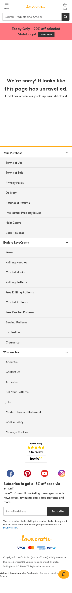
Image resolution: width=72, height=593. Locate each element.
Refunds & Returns (18, 203)
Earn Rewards (15, 233)
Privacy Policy (15, 182)
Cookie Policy (14, 422)
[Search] (65, 17)
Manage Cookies (17, 432)
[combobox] (32, 17)
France (3, 576)
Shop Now (47, 34)
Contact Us (13, 372)
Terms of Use (14, 162)
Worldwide (32, 572)
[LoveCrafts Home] (36, 538)
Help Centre (13, 222)
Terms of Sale (14, 172)
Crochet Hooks (15, 272)
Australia (55, 572)
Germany (44, 572)
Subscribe (57, 511)
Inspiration (13, 332)
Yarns (9, 252)
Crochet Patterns (17, 302)
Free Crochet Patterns (20, 312)
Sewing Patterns (16, 322)
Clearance (12, 342)
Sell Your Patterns (17, 392)
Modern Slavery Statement (23, 412)
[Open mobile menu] (6, 6)
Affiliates (12, 382)
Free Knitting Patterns (20, 292)
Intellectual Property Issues (23, 212)
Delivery (11, 192)
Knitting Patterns (16, 282)
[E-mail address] (25, 511)
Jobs (8, 402)
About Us (12, 362)
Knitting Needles (16, 262)
